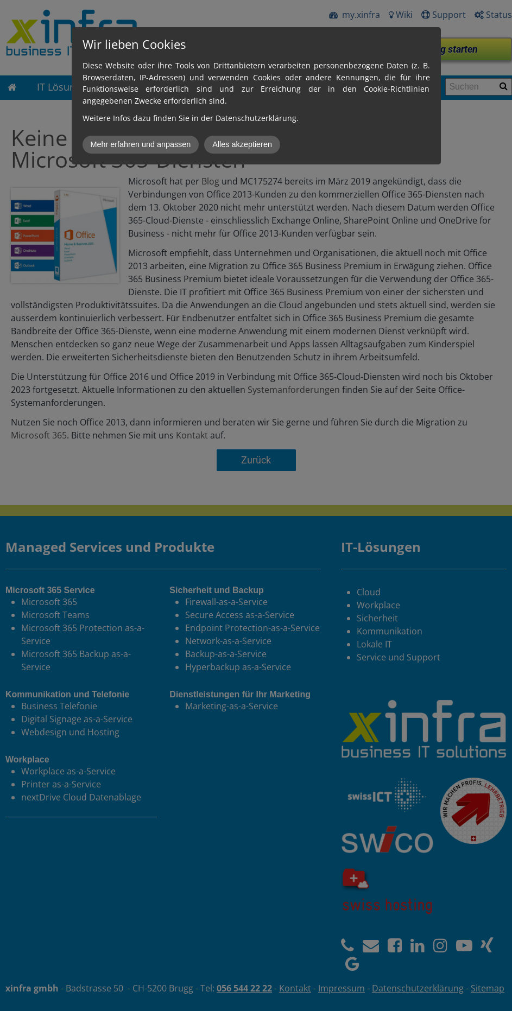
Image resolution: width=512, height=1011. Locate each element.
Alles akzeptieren (242, 144)
